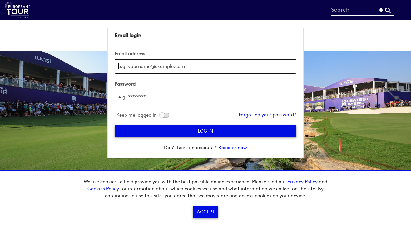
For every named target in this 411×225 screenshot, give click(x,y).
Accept (206, 212)
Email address (130, 54)
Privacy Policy (302, 181)
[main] (205, 93)
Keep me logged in (136, 115)
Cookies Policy (103, 189)
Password (125, 84)
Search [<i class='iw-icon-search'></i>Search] (388, 10)
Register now (232, 147)
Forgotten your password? (267, 115)
